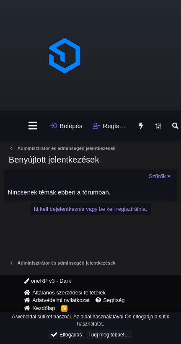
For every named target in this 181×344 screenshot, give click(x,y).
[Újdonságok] (140, 126)
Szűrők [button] (157, 176)
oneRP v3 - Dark (47, 281)
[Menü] (33, 126)
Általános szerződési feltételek (69, 292)
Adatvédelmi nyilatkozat (61, 300)
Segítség (113, 300)
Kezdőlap (43, 308)
